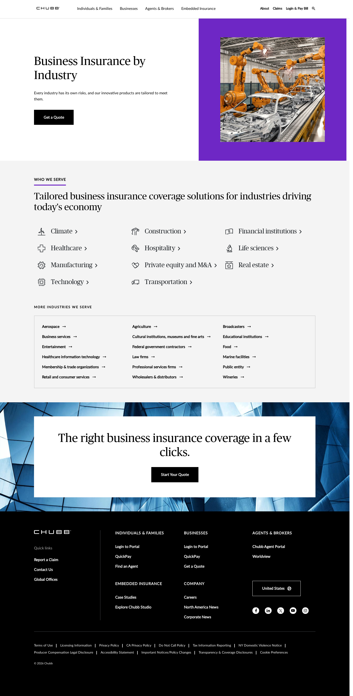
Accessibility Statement (117, 652)
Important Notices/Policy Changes (166, 652)
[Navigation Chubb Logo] (48, 9)
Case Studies (125, 597)
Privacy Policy (109, 645)
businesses (196, 533)
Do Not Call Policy (172, 645)
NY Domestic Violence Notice (260, 645)
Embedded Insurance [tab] (198, 9)
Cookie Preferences (274, 652)
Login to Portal (127, 547)
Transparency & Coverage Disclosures (226, 652)
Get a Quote (194, 566)
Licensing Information (76, 645)
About (264, 8)
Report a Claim (46, 560)
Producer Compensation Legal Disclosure (63, 652)
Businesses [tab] (129, 9)
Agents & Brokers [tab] (159, 9)
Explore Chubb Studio (133, 607)
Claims (277, 8)
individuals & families (139, 533)
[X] (280, 610)
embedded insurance (138, 584)
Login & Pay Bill (297, 8)
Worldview (261, 557)
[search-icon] (313, 9)
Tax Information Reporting (212, 645)
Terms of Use (43, 645)
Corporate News (197, 617)
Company (194, 584)
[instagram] (305, 610)
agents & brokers (272, 533)
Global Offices (45, 580)
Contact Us (43, 570)
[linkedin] (268, 610)
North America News (201, 607)
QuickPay (123, 557)
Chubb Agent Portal (268, 547)
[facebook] (255, 610)
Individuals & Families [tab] (94, 9)
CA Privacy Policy (138, 645)
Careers (190, 597)
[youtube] (293, 610)
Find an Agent (126, 566)
